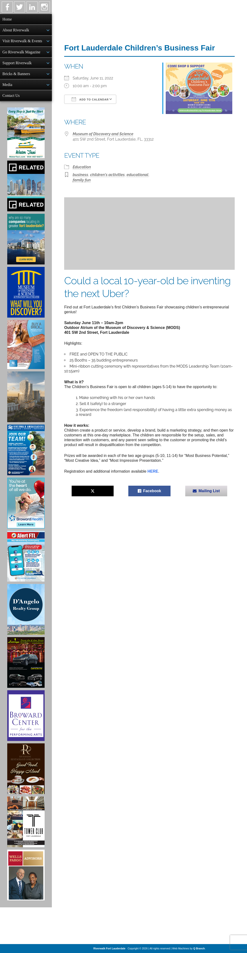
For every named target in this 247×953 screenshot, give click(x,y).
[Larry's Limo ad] (26, 662)
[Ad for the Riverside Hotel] (26, 768)
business (80, 174)
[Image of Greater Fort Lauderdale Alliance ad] (26, 239)
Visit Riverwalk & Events (22, 41)
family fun (82, 180)
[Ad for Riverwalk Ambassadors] (26, 449)
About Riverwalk (15, 30)
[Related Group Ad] (26, 186)
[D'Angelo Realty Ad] (26, 609)
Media (7, 85)
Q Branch (199, 948)
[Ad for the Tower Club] (26, 821)
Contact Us (11, 95)
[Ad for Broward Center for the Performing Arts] (26, 715)
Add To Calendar (90, 99)
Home (7, 19)
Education (82, 167)
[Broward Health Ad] (26, 503)
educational (138, 174)
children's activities (107, 174)
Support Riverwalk (17, 63)
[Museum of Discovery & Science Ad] (26, 292)
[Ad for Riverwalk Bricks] (26, 344)
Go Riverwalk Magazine (21, 52)
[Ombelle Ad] (26, 396)
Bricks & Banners (16, 74)
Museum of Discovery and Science (103, 134)
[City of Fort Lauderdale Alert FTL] (26, 556)
